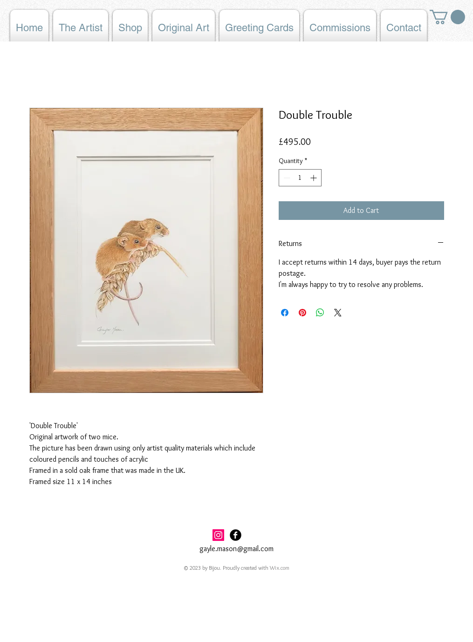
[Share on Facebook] (284, 312)
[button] (447, 17)
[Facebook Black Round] (235, 535)
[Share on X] (337, 312)
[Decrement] (286, 178)
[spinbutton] (300, 178)
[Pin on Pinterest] (302, 312)
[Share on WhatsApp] (320, 312)
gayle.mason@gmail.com (236, 548)
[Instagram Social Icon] (218, 535)
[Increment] (314, 178)
